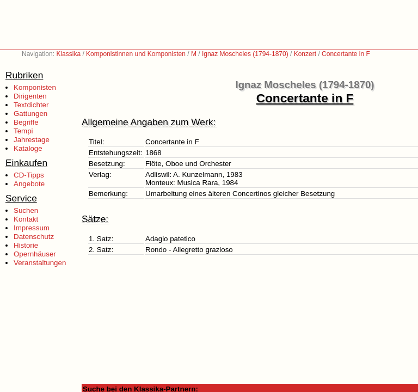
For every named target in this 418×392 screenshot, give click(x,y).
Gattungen (30, 113)
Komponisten (35, 87)
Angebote (29, 184)
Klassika (68, 54)
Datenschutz (34, 236)
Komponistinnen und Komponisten (136, 54)
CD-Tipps (29, 175)
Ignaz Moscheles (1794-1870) (245, 54)
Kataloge (28, 148)
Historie (26, 245)
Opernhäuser (35, 254)
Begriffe (26, 122)
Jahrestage (32, 140)
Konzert (305, 54)
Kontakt (26, 219)
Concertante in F (346, 54)
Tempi (23, 131)
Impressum (32, 228)
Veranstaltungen (40, 263)
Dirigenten (30, 96)
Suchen (26, 210)
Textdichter (31, 105)
